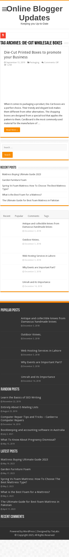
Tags (46, 216)
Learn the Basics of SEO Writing (41, 397)
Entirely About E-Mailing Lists (40, 412)
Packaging (34, 62)
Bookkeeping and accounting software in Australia (39, 443)
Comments (33, 216)
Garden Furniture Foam (14, 180)
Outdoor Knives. (30, 239)
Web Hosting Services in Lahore (38, 255)
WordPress (29, 548)
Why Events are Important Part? (38, 267)
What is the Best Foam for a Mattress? (22, 194)
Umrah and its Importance (36, 282)
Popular (19, 216)
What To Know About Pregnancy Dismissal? (28, 457)
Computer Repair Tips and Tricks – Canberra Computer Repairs (43, 429)
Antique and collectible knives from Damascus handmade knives (43, 320)
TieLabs (55, 548)
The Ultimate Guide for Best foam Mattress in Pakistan (30, 200)
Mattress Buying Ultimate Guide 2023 (21, 174)
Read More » (12, 130)
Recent (6, 216)
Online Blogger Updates (34, 13)
